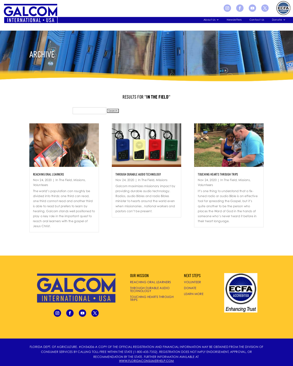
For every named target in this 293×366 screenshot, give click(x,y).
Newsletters (234, 19)
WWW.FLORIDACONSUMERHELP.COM (146, 360)
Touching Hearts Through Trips (218, 174)
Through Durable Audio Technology (138, 174)
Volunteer (192, 282)
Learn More (194, 293)
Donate (277, 19)
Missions (79, 180)
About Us (209, 19)
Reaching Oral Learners (48, 174)
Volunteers (40, 185)
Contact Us (256, 19)
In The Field (64, 180)
